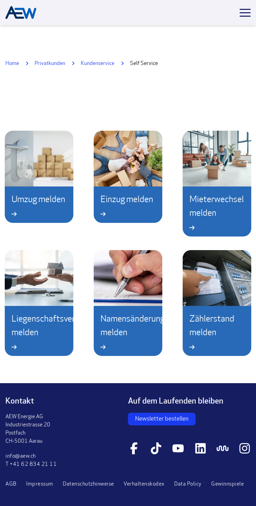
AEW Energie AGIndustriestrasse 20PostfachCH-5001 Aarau (27, 429)
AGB (11, 484)
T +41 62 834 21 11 (31, 464)
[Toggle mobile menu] (245, 13)
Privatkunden (50, 63)
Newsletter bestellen (161, 419)
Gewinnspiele (227, 484)
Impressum (39, 484)
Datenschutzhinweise (88, 484)
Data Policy (188, 484)
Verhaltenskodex (144, 484)
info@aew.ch (20, 456)
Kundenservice (97, 63)
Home (12, 63)
